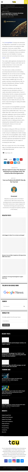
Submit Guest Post (6, 415)
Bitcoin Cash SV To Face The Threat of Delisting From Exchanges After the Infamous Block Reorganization (14, 172)
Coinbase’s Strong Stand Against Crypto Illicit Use (12, 277)
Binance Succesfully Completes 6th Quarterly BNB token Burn (14, 256)
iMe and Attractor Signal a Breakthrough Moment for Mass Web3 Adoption (12, 379)
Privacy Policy (5, 427)
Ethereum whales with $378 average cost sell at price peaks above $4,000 (13, 365)
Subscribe (6, 325)
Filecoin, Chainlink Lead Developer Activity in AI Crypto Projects (14, 343)
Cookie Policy (5, 425)
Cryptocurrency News (5, 11)
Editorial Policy (5, 423)
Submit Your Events (6, 419)
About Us (4, 432)
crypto (3, 58)
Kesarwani (5, 16)
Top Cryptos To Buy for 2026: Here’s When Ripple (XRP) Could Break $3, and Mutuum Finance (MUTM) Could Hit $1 (13, 392)
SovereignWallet (8, 42)
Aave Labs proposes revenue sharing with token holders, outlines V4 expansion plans (13, 405)
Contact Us (4, 430)
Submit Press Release (7, 417)
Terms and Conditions (7, 421)
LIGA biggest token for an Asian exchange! (13, 235)
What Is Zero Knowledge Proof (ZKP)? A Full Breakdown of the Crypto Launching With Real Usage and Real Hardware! (14, 355)
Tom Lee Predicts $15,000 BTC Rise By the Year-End (14, 181)
